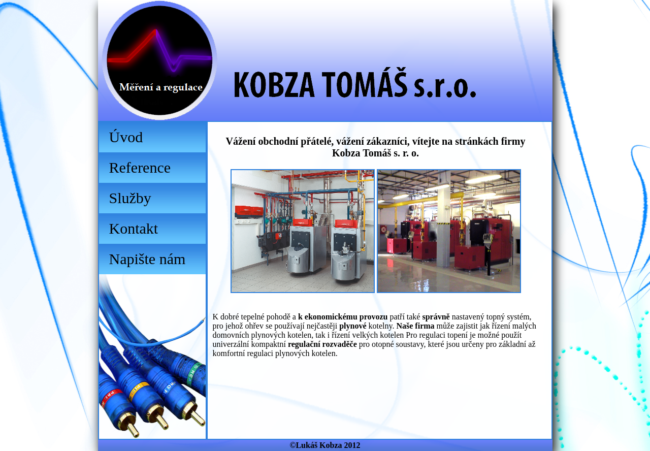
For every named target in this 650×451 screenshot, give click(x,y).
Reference (140, 167)
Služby (130, 197)
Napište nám (147, 258)
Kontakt (133, 228)
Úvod (126, 136)
